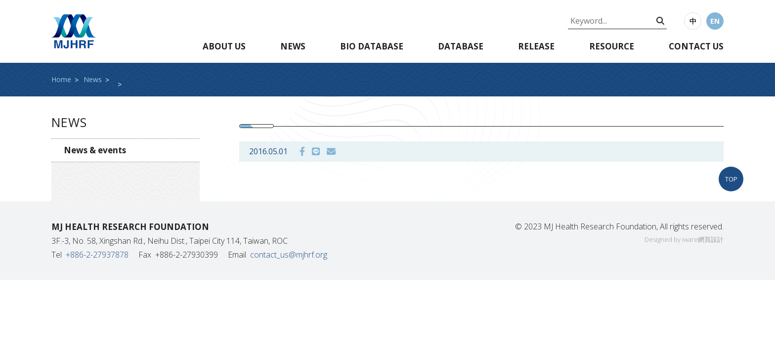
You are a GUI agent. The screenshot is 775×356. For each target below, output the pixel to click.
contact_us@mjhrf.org (288, 254)
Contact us (696, 46)
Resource (611, 46)
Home (61, 79)
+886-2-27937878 (97, 254)
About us (224, 46)
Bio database (371, 46)
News (292, 46)
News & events (95, 150)
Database (460, 46)
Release (536, 46)
